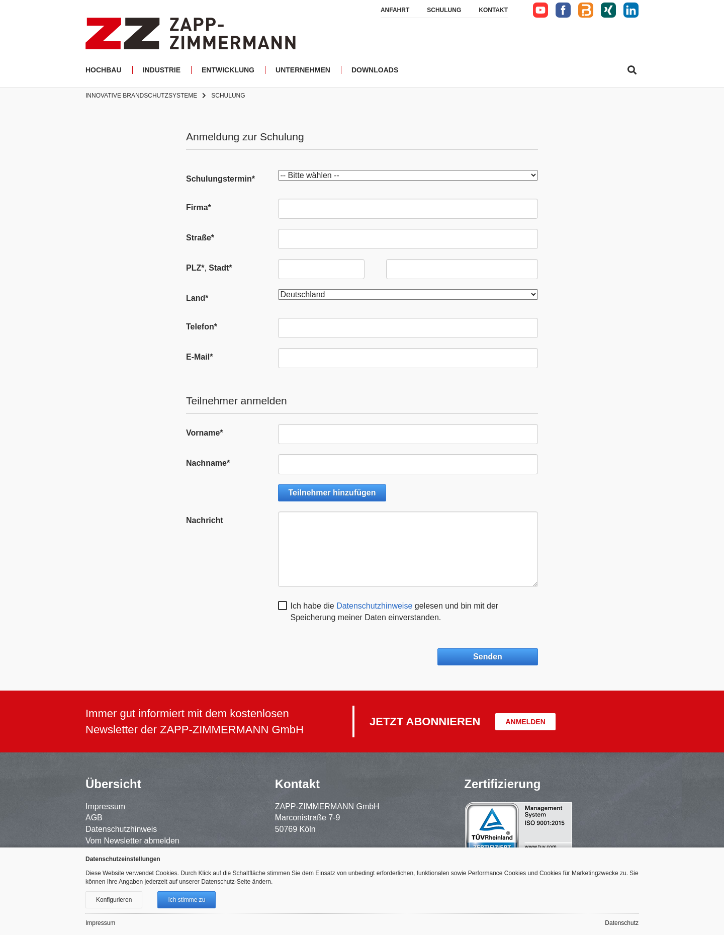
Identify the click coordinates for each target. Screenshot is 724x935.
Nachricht (204, 520)
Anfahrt (395, 10)
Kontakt (493, 10)
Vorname (204, 433)
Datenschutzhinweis (121, 829)
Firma (198, 207)
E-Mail (199, 357)
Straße (200, 237)
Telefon (201, 326)
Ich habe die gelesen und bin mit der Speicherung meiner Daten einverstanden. (395, 612)
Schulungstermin (220, 179)
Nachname (208, 463)
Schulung (444, 10)
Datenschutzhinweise (374, 606)
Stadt (220, 268)
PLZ (195, 268)
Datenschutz (622, 922)
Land (197, 298)
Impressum (105, 806)
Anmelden (525, 722)
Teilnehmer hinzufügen (332, 492)
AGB (94, 817)
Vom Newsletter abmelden (132, 840)
